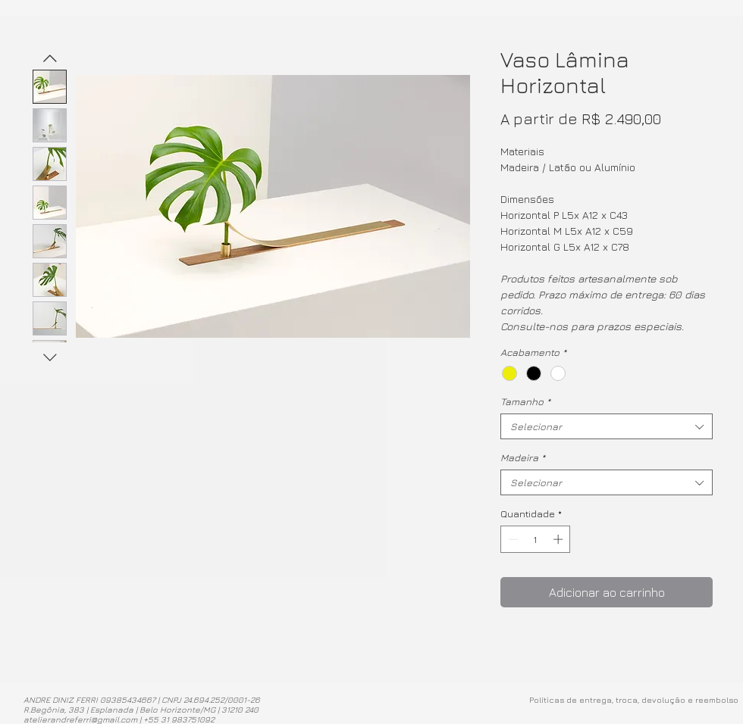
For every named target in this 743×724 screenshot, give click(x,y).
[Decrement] (512, 539)
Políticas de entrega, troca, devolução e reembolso (633, 699)
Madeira (522, 457)
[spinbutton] (535, 539)
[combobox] (606, 426)
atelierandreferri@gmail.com (80, 719)
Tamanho (525, 401)
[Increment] (559, 539)
